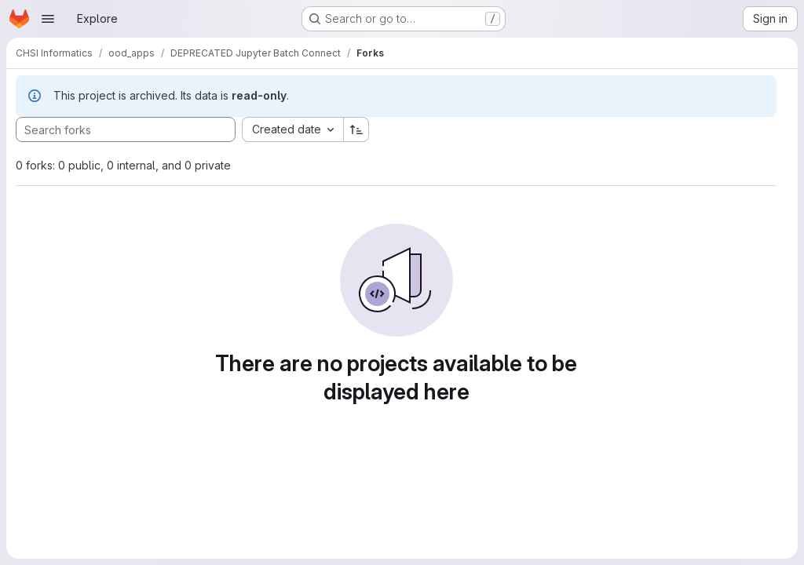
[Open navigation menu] (47, 18)
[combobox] (292, 129)
